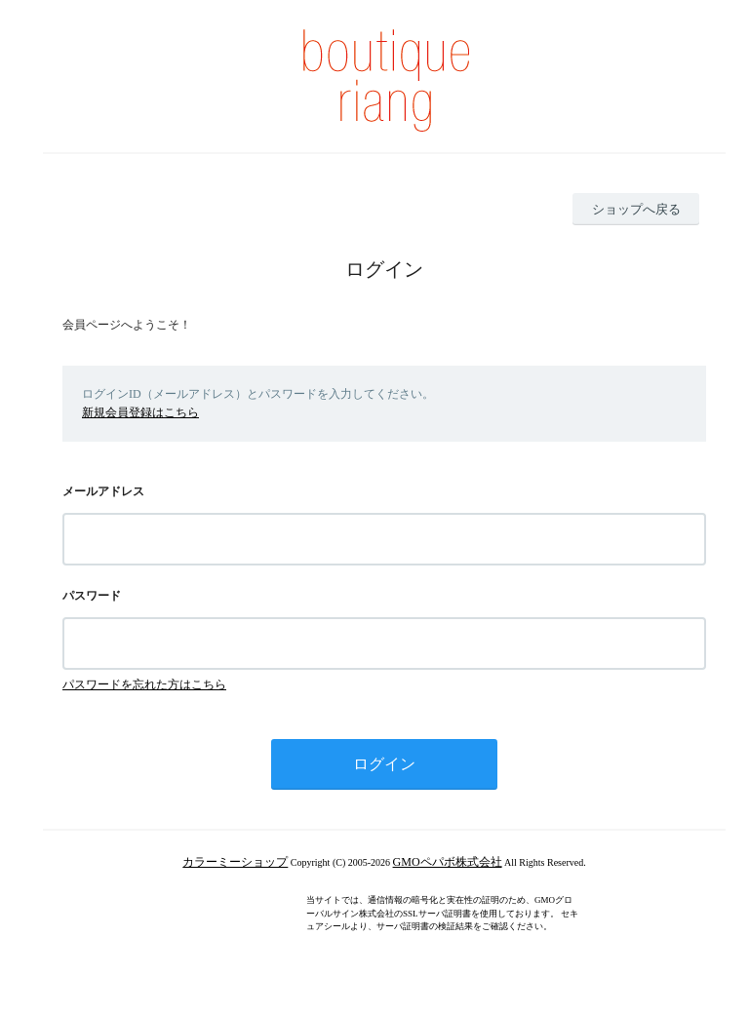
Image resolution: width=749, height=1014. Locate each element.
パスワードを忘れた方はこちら (144, 684)
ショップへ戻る (636, 209)
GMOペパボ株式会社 (447, 862)
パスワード (91, 596)
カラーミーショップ (235, 862)
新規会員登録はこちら (140, 412)
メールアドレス (103, 491)
